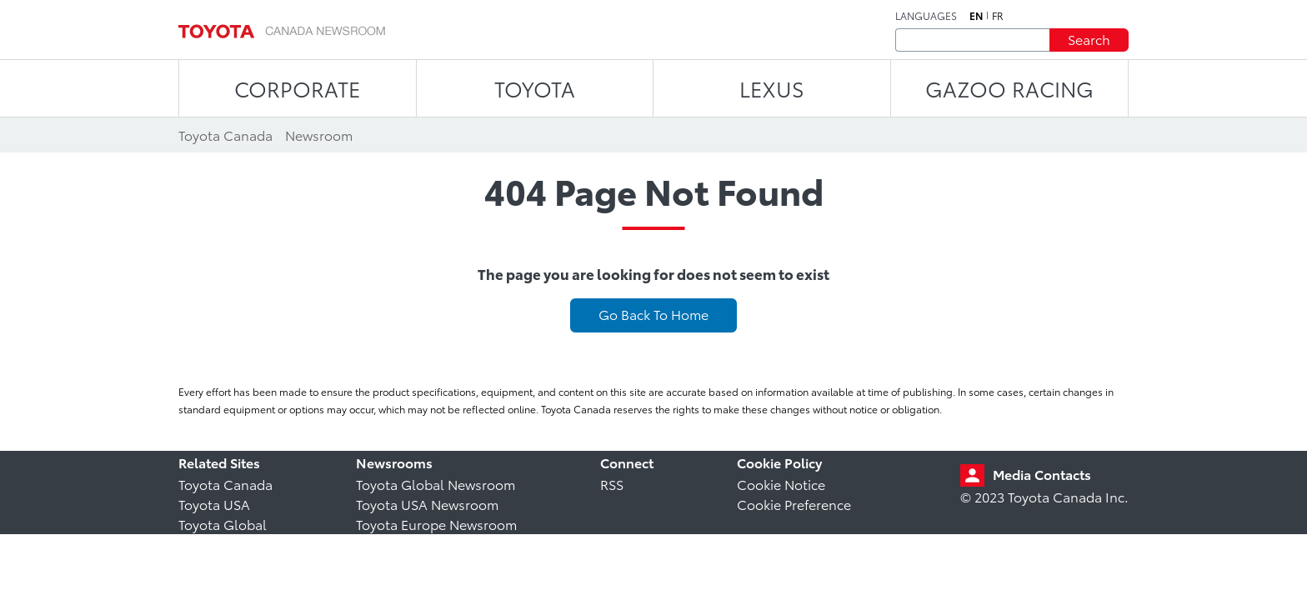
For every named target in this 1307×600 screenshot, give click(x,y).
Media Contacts (1042, 473)
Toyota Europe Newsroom (436, 523)
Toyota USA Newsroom (427, 503)
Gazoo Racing (1009, 87)
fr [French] (998, 16)
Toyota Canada (225, 483)
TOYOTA (534, 87)
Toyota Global (222, 523)
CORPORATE (297, 87)
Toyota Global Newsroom (435, 483)
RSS (611, 483)
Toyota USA (214, 503)
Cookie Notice (781, 483)
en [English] (976, 16)
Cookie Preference (794, 503)
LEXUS (771, 87)
